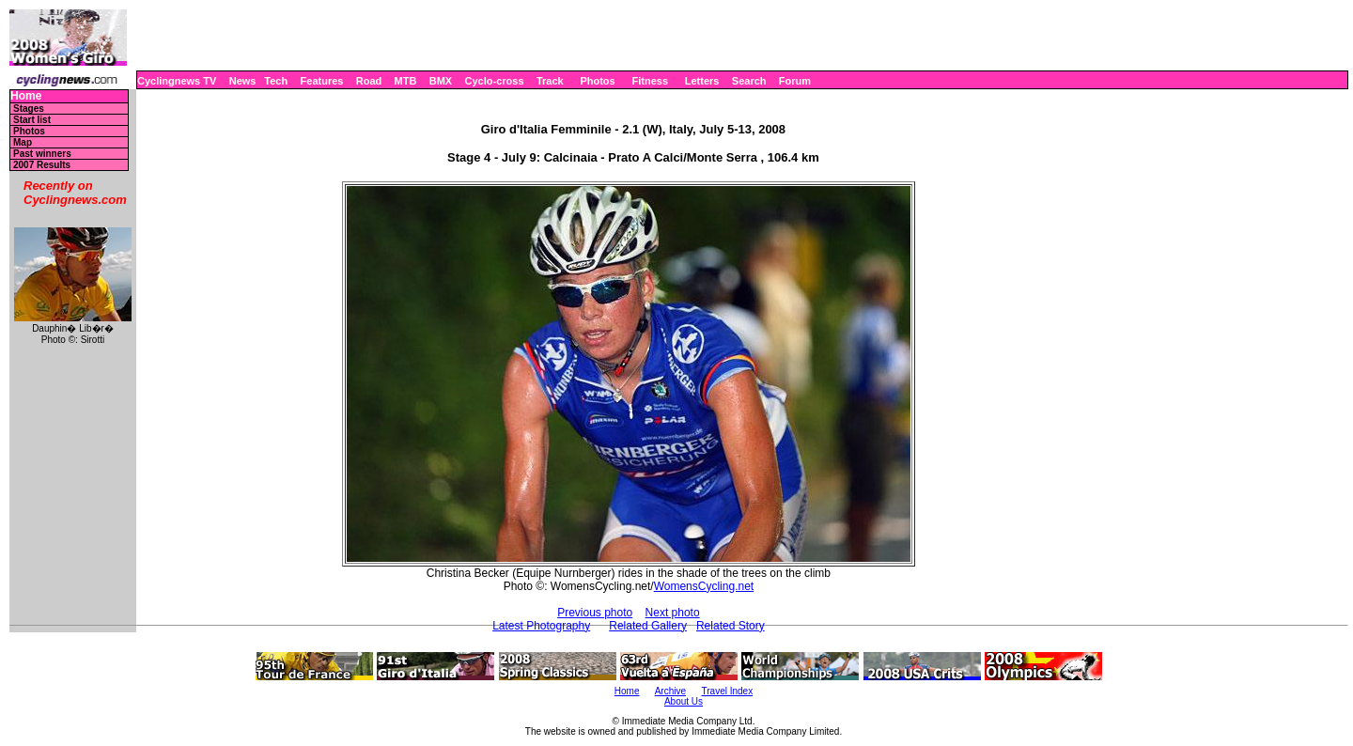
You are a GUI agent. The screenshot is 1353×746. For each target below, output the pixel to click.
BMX (440, 80)
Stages (28, 108)
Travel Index (728, 691)
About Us (683, 701)
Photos (597, 80)
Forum (795, 80)
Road (369, 80)
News (243, 80)
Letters (702, 80)
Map (22, 142)
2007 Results (41, 165)
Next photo (672, 612)
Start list (32, 120)
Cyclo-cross (494, 80)
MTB (406, 80)
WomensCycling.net (704, 586)
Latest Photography (541, 625)
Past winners (42, 153)
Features (322, 80)
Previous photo (594, 612)
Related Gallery (648, 625)
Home (25, 96)
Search (749, 80)
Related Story (730, 625)
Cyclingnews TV (176, 80)
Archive (670, 691)
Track (550, 80)
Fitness (649, 80)
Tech (276, 80)
